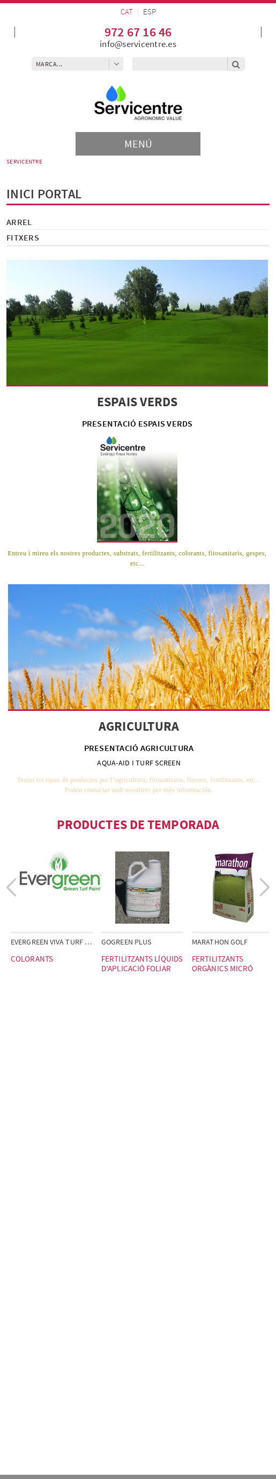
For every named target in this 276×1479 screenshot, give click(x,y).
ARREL (19, 221)
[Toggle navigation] (138, 144)
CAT (127, 11)
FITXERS (22, 237)
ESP (149, 11)
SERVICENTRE (24, 161)
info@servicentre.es (138, 44)
